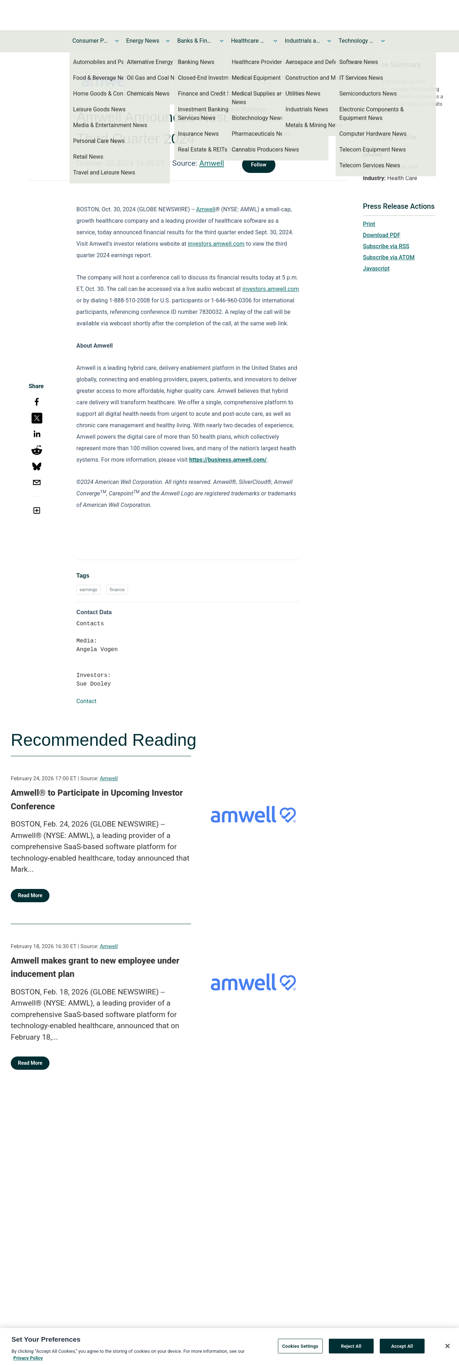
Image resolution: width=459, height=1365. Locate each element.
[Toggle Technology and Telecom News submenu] (383, 40)
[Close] (447, 1349)
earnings (88, 589)
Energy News (142, 40)
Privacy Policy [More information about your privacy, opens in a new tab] (28, 1361)
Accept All (402, 1349)
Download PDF (382, 235)
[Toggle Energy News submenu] (167, 40)
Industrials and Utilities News (303, 40)
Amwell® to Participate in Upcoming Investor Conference (97, 799)
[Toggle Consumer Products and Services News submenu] (116, 40)
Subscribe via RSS (386, 246)
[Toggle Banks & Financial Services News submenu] (221, 40)
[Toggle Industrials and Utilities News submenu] (329, 40)
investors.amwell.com (216, 243)
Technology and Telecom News (356, 40)
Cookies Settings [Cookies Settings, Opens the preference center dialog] (300, 1349)
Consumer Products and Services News (90, 40)
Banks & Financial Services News (195, 40)
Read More (30, 895)
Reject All (351, 1349)
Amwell (211, 163)
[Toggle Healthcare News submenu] (275, 40)
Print (369, 224)
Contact (86, 701)
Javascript (376, 268)
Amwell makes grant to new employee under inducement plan (95, 967)
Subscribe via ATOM (389, 257)
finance (117, 589)
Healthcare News (249, 40)
